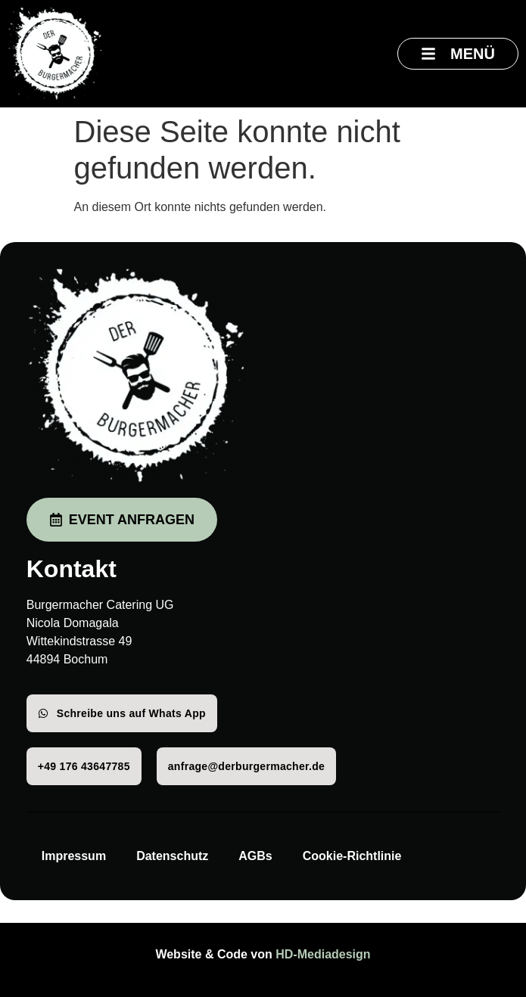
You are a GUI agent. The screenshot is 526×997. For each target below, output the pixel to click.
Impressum (74, 855)
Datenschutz (172, 855)
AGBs (255, 855)
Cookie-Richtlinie (352, 855)
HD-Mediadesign (322, 954)
